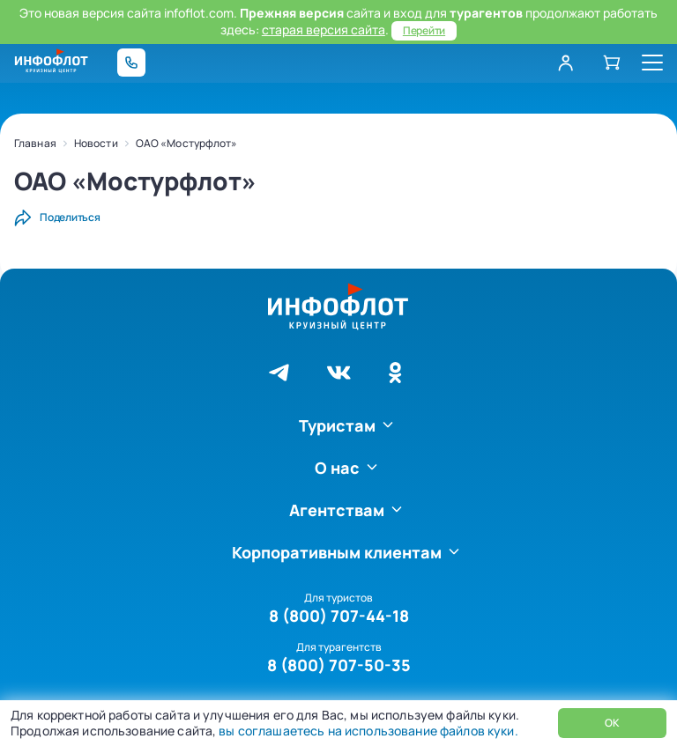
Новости (96, 143)
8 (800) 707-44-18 (339, 615)
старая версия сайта (323, 29)
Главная (35, 143)
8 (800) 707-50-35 (339, 665)
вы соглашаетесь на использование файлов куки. (366, 730)
